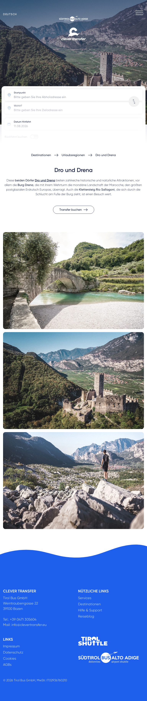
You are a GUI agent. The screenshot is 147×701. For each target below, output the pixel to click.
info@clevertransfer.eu (29, 625)
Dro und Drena (106, 155)
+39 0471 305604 (23, 619)
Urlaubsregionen (73, 155)
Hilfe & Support (90, 610)
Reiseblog (86, 616)
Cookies (9, 658)
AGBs (7, 665)
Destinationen (41, 155)
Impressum (11, 646)
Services (84, 598)
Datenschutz (13, 652)
